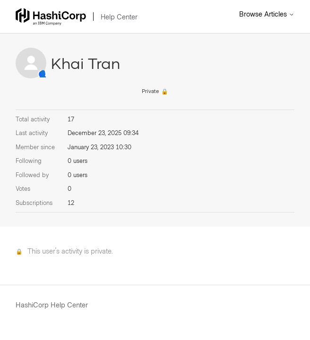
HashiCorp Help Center (52, 304)
